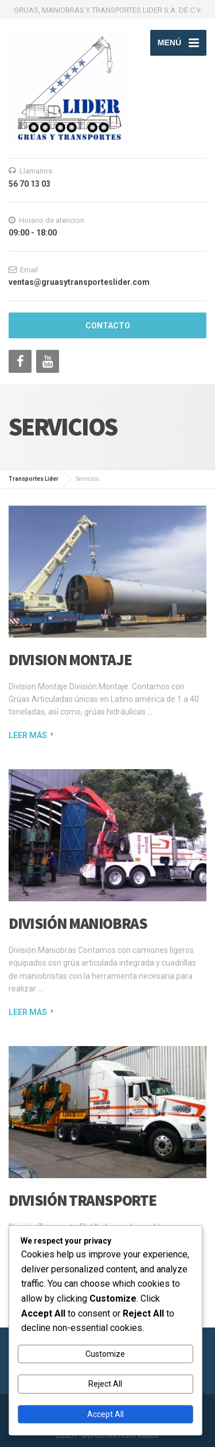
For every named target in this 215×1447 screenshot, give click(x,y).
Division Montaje (70, 659)
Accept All (105, 1414)
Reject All (105, 1383)
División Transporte (82, 1200)
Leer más (28, 735)
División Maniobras (78, 923)
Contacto (107, 325)
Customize (105, 1354)
